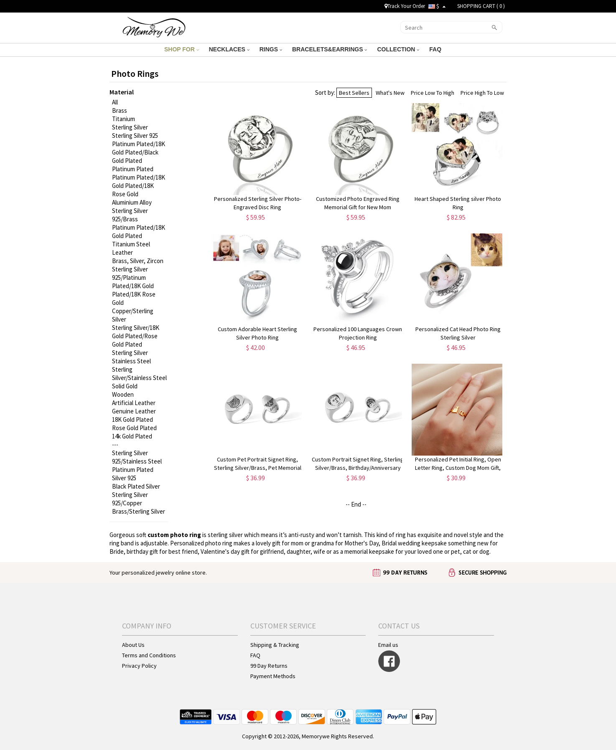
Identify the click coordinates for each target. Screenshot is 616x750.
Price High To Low (482, 92)
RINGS (271, 49)
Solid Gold (124, 386)
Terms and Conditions (149, 655)
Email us (388, 645)
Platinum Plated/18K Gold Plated (138, 231)
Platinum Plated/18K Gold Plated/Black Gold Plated (138, 152)
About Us (133, 645)
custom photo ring (174, 535)
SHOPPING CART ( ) (481, 6)
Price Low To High (432, 92)
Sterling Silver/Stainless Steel (139, 373)
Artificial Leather (133, 403)
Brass (119, 110)
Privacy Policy (139, 665)
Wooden (123, 394)
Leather (122, 252)
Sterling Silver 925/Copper (130, 499)
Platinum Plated (132, 169)
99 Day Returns (269, 665)
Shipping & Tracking (274, 645)
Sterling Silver (130, 127)
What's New (390, 92)
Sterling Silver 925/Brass (130, 215)
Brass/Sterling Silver (138, 511)
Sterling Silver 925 (135, 135)
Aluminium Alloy (132, 202)
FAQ (436, 49)
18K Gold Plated (132, 419)
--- (115, 444)
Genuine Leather (134, 411)
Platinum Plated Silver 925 (132, 474)
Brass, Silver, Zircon (137, 261)
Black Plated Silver (136, 486)
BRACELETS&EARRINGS (329, 49)
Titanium (123, 119)
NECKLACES (229, 49)
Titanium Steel (131, 244)
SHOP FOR (181, 49)
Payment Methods (272, 676)
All (115, 102)
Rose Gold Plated (134, 428)
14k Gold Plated (132, 436)
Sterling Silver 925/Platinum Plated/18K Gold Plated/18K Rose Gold (133, 286)
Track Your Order (404, 6)
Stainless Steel (131, 361)
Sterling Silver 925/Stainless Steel (137, 457)
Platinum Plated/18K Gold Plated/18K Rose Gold (138, 185)
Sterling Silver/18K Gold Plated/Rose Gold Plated (135, 336)
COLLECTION (398, 49)
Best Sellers (354, 92)
